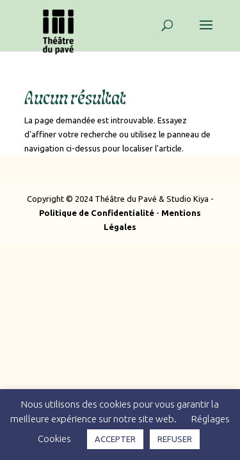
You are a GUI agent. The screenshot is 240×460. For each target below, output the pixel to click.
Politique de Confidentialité (96, 212)
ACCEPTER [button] (115, 438)
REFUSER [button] (174, 438)
